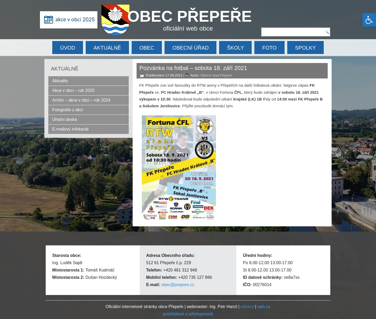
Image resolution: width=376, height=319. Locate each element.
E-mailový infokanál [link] (70, 129)
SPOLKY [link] (305, 48)
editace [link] (247, 306)
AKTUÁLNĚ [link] (107, 48)
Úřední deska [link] (64, 119)
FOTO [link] (269, 48)
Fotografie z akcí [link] (67, 110)
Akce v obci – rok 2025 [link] (73, 90)
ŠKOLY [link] (235, 48)
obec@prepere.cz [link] (177, 284)
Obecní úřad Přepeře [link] (216, 75)
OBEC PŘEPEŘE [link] (189, 16)
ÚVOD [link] (67, 48)
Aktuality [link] (60, 81)
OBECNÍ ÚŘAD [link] (190, 48)
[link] (369, 20)
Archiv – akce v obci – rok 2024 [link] (81, 100)
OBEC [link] (146, 48)
